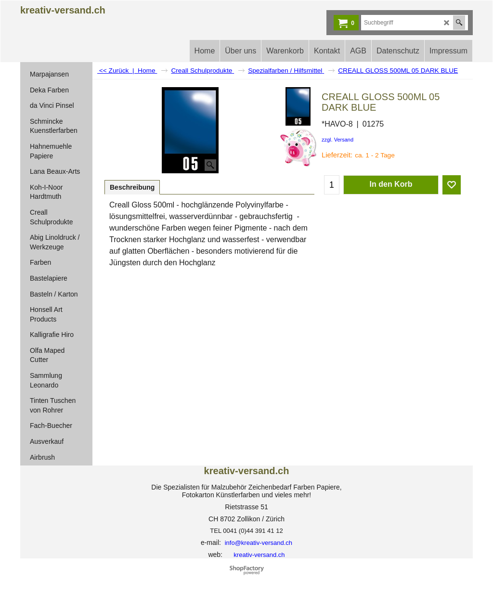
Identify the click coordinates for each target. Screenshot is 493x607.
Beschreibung (132, 187)
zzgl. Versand (337, 139)
